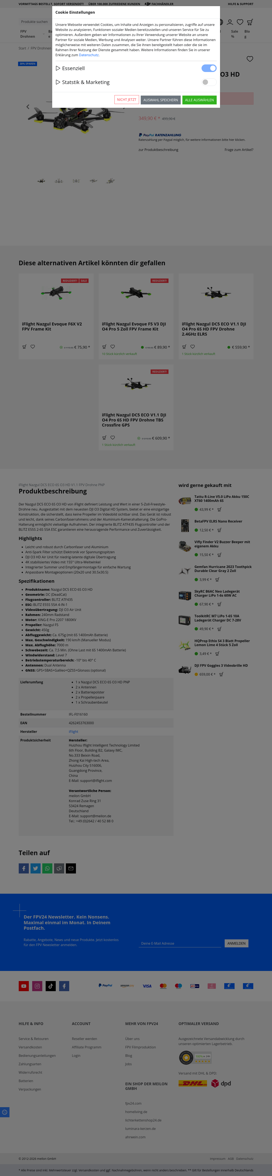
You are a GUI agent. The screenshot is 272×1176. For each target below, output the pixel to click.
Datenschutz (89, 55)
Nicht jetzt (126, 99)
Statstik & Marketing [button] (83, 82)
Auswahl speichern (160, 100)
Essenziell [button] (70, 68)
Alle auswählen (199, 100)
